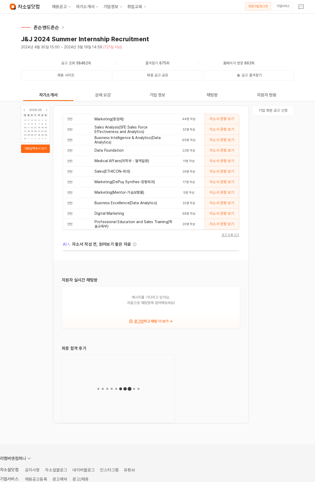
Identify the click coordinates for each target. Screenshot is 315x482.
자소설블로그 (56, 470)
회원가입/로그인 (258, 6)
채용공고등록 (36, 479)
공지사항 (32, 470)
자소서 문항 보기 (221, 119)
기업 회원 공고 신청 (273, 110)
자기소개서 (87, 7)
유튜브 (129, 470)
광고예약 (59, 479)
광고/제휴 (80, 479)
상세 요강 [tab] (103, 95)
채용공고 (62, 7)
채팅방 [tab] (212, 95)
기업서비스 (283, 6)
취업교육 (137, 7)
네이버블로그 (83, 470)
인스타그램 (109, 470)
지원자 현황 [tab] (267, 95)
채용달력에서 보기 (35, 148)
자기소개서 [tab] (48, 95)
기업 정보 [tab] (158, 95)
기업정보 (113, 7)
